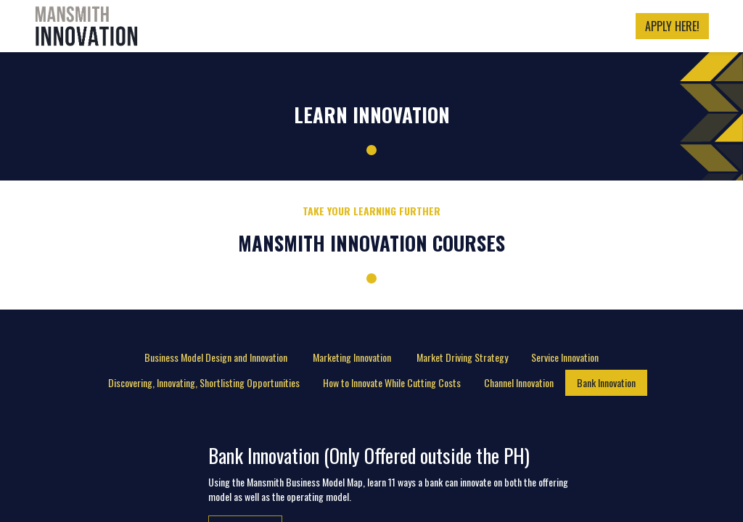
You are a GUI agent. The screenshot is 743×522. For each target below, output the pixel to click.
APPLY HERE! (672, 26)
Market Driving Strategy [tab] (462, 357)
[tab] (217, 357)
